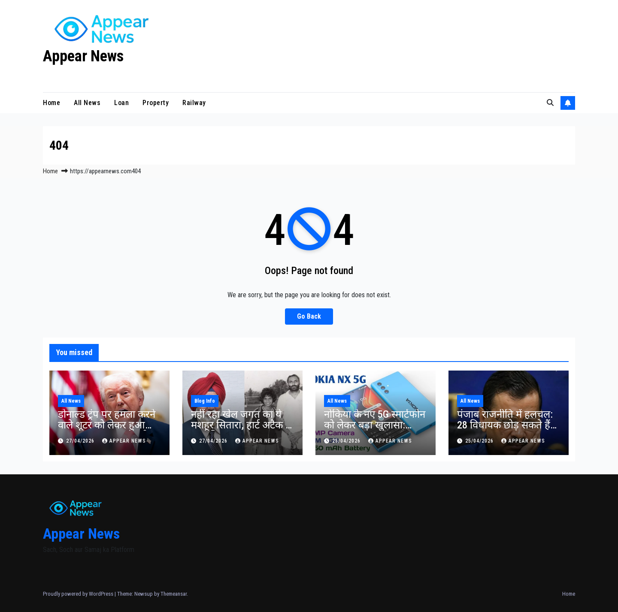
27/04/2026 (81, 441)
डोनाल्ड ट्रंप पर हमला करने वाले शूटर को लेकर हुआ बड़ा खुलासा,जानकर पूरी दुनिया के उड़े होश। (106, 430)
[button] (550, 103)
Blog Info (204, 401)
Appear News (83, 56)
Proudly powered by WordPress (79, 594)
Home (51, 103)
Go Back (309, 316)
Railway (194, 103)
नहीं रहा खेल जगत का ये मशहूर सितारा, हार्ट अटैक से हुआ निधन (241, 425)
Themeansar (174, 594)
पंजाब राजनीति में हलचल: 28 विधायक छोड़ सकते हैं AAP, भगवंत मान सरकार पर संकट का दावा (505, 430)
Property (155, 103)
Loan (121, 103)
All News (87, 103)
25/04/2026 (347, 441)
